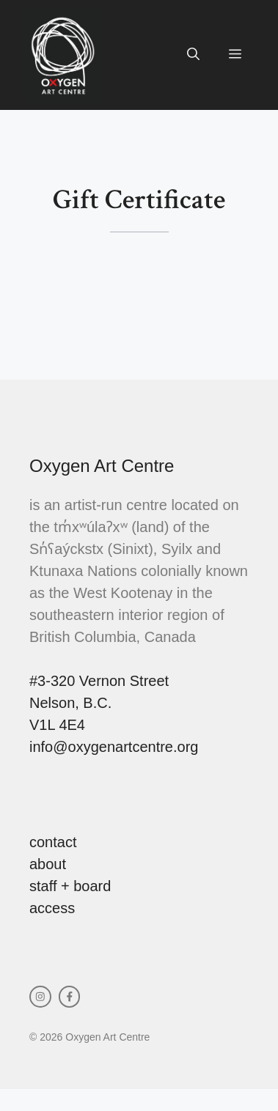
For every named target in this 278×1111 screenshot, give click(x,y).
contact (52, 842)
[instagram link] (40, 997)
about (47, 864)
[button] (193, 55)
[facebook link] (70, 997)
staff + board (70, 886)
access (52, 908)
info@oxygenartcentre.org (113, 747)
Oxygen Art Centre (101, 466)
